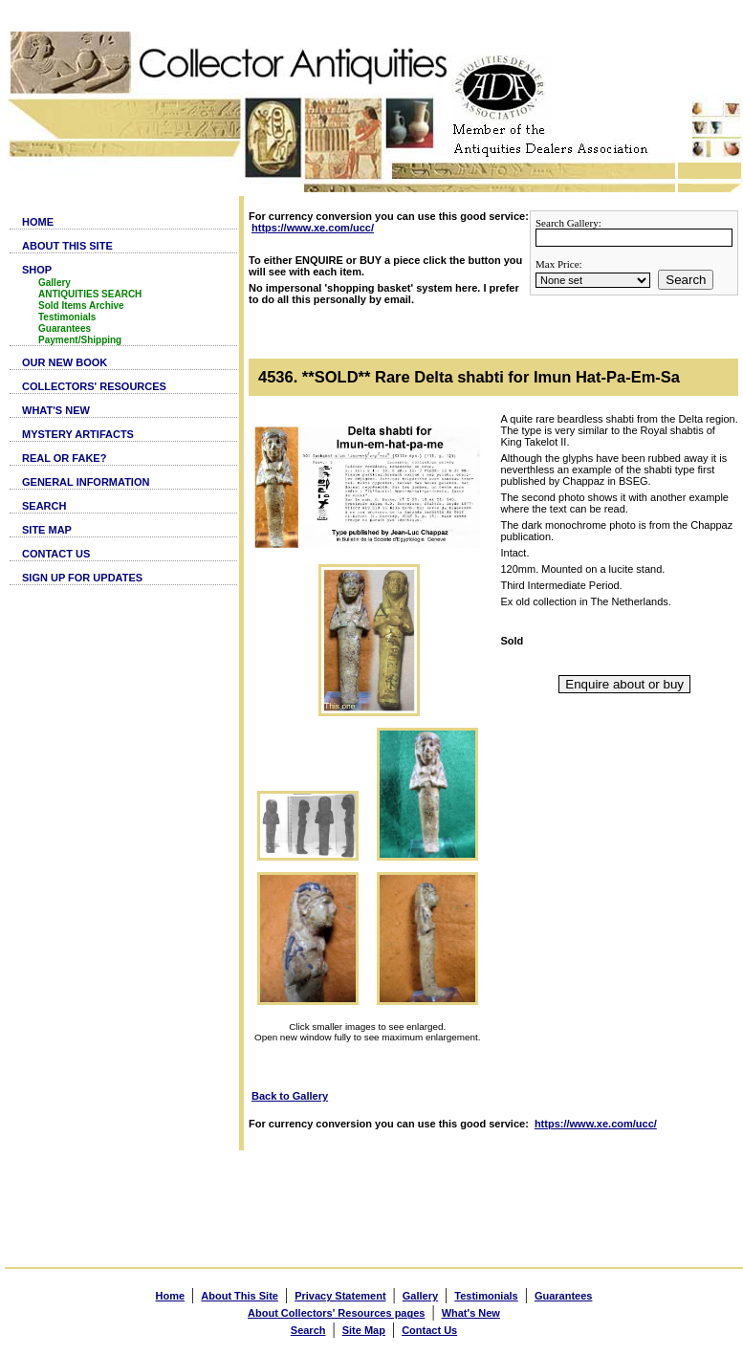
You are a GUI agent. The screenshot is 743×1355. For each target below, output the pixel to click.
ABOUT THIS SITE (67, 245)
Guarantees (64, 328)
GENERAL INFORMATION (85, 482)
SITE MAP (47, 529)
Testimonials (67, 317)
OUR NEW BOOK (64, 362)
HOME (38, 222)
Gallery (54, 282)
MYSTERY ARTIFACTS (78, 434)
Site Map (363, 1330)
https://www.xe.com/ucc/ (312, 227)
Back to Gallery (289, 1096)
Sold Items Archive (81, 305)
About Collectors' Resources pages (336, 1313)
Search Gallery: (568, 223)
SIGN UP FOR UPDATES (82, 577)
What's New (471, 1313)
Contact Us (429, 1330)
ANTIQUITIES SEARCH (90, 294)
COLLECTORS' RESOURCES (94, 386)
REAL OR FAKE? (64, 458)
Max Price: (558, 264)
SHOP (37, 269)
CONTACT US (56, 553)
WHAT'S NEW (56, 410)
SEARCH (44, 506)
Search (686, 280)
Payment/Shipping (79, 340)
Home (171, 1295)
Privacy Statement (340, 1295)
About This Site (239, 1295)
